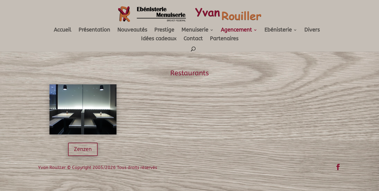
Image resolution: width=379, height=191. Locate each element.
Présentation (94, 30)
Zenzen (83, 149)
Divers (312, 30)
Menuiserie (194, 30)
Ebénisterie (278, 30)
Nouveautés (132, 30)
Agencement (236, 30)
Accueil (62, 30)
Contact (193, 39)
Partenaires (224, 39)
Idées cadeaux (158, 39)
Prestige (164, 30)
